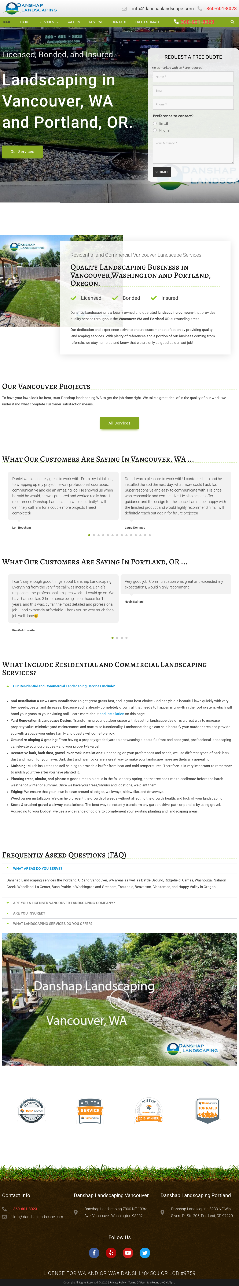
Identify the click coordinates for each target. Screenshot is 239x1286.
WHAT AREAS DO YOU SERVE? (37, 868)
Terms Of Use (136, 1282)
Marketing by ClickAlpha (161, 1282)
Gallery (74, 22)
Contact (119, 22)
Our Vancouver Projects (46, 386)
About (24, 22)
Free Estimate (147, 22)
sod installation (112, 714)
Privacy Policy (118, 1282)
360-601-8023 (197, 22)
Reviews (96, 22)
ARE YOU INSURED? (29, 913)
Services (48, 22)
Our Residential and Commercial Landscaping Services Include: (64, 686)
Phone (164, 130)
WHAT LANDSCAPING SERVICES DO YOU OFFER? (52, 924)
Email (163, 123)
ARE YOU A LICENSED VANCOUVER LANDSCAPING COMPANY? (64, 903)
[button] (89, 535)
